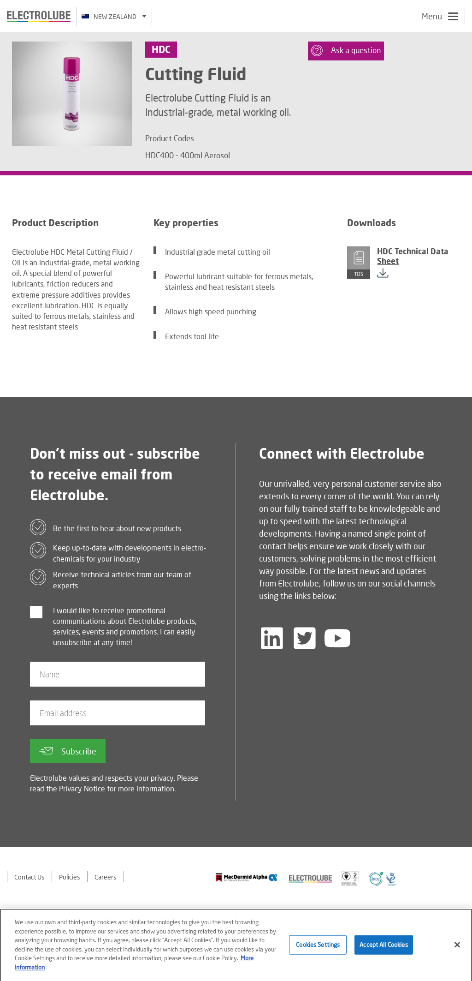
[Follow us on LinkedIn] (272, 638)
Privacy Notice (82, 788)
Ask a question (346, 50)
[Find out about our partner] (246, 877)
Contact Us (29, 877)
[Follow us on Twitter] (305, 638)
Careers (105, 877)
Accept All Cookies (383, 947)
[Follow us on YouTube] (337, 638)
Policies (69, 877)
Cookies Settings (318, 947)
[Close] (457, 948)
